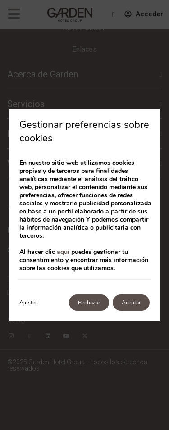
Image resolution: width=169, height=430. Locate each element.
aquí (63, 252)
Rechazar (89, 302)
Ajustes (28, 302)
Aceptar (131, 302)
